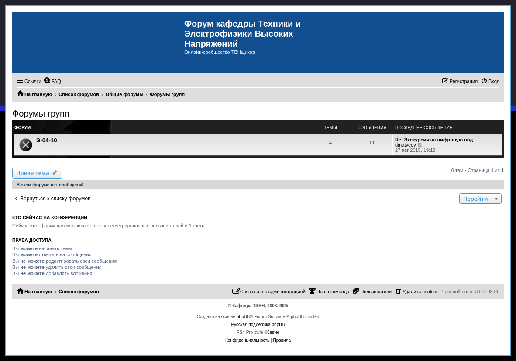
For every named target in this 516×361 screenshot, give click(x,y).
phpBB (243, 316)
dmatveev (405, 145)
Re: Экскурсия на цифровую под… (436, 139)
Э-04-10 (46, 140)
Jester (273, 332)
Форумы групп (40, 113)
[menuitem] (52, 81)
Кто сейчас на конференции (49, 217)
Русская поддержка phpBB (258, 324)
